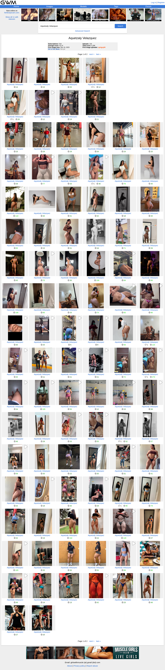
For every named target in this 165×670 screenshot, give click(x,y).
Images (49, 6)
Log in (153, 2)
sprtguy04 (101, 47)
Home (16, 6)
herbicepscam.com (11, 13)
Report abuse (92, 666)
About (69, 666)
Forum (148, 6)
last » (98, 54)
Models (83, 6)
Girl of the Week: (54, 49)
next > (91, 54)
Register (161, 2)
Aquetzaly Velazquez (15, 84)
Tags (116, 6)
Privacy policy (79, 666)
